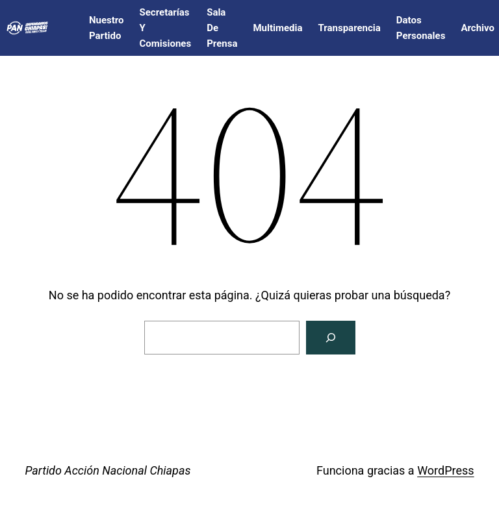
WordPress (445, 470)
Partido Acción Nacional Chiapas (107, 470)
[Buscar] (330, 337)
